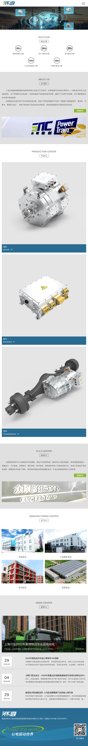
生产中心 (44, 520)
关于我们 (44, 84)
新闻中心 (44, 607)
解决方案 (44, 41)
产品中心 (44, 156)
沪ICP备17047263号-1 (58, 719)
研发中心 (44, 455)
